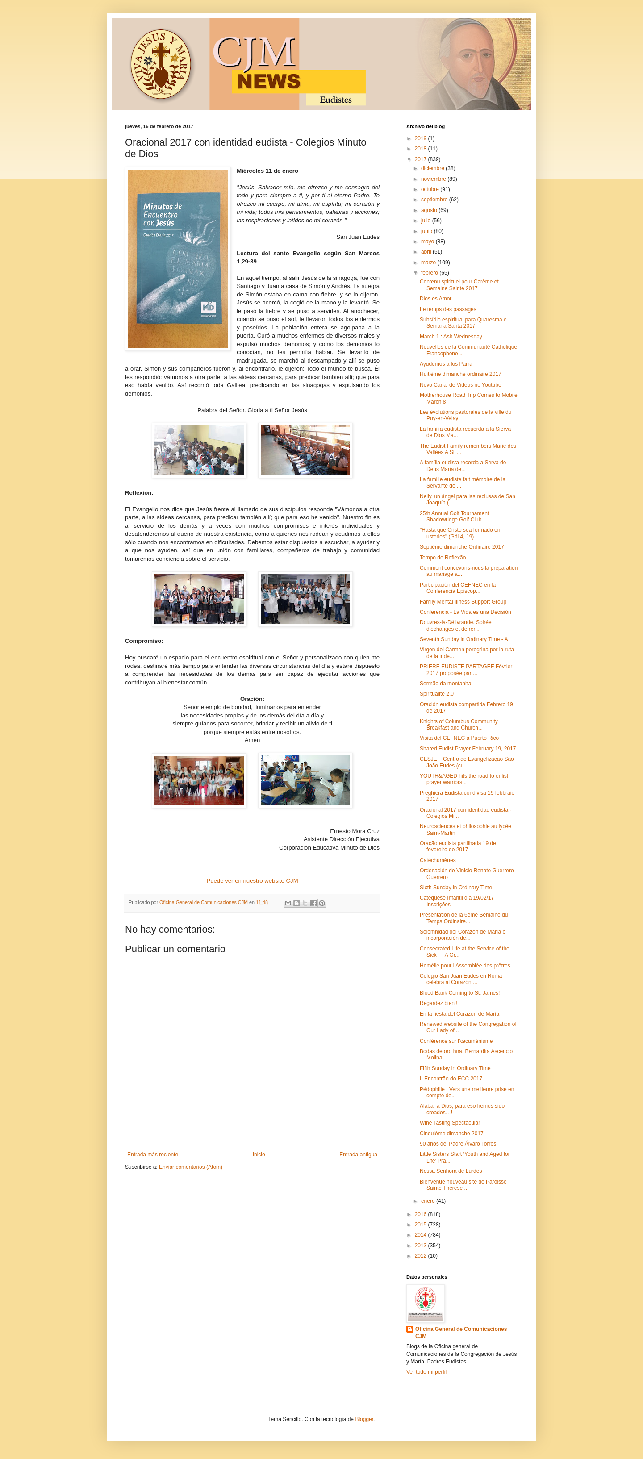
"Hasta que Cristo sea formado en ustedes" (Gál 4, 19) (460, 533)
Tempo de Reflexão (443, 557)
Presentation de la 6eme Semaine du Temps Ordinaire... (464, 918)
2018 (421, 149)
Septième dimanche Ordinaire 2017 (462, 547)
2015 (421, 1224)
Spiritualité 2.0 (437, 694)
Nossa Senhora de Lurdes (451, 1171)
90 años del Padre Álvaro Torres (458, 1144)
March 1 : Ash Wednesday (451, 336)
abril (427, 252)
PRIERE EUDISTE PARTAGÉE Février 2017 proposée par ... (466, 669)
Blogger (364, 1419)
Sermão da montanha (445, 683)
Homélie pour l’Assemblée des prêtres (465, 966)
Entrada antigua (358, 1154)
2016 (421, 1214)
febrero (430, 273)
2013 (421, 1245)
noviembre (434, 179)
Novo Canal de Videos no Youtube (460, 385)
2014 (421, 1235)
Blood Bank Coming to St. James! (460, 993)
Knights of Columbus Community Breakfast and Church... (459, 724)
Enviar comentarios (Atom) (190, 1167)
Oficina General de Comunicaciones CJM (461, 1333)
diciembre (433, 168)
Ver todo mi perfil (426, 1372)
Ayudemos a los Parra (446, 364)
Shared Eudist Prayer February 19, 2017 (468, 749)
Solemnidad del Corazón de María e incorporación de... (462, 935)
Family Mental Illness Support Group (463, 602)
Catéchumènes (438, 860)
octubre (430, 189)
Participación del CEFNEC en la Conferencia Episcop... (458, 588)
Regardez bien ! (439, 1003)
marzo (429, 262)
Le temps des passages (448, 309)
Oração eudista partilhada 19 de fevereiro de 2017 (458, 846)
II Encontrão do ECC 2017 (451, 1078)
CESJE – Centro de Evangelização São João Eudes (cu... (467, 762)
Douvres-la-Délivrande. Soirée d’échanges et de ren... (456, 625)
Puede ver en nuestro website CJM (252, 880)
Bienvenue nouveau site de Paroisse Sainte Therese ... (463, 1185)
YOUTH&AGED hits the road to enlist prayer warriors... (464, 779)
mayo (428, 241)
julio (426, 220)
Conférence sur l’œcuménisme (456, 1041)
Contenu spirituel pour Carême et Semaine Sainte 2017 (459, 285)
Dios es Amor (435, 299)
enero (428, 1201)
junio (427, 231)
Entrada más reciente (152, 1154)
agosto (429, 210)
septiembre (435, 199)
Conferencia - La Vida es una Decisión (465, 612)
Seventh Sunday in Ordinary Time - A (464, 639)
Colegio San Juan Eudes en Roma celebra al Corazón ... (461, 979)
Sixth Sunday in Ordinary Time (456, 887)
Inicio (259, 1154)
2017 (421, 159)
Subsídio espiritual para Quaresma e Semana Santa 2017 (463, 323)
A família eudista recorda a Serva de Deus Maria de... (463, 465)
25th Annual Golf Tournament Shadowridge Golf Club (454, 516)
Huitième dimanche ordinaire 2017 (460, 374)
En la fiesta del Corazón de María (459, 1014)
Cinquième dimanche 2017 (452, 1133)
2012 (421, 1256)
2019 (421, 138)
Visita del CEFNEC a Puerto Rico (459, 738)
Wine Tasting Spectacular (450, 1123)
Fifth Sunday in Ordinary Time (455, 1068)
